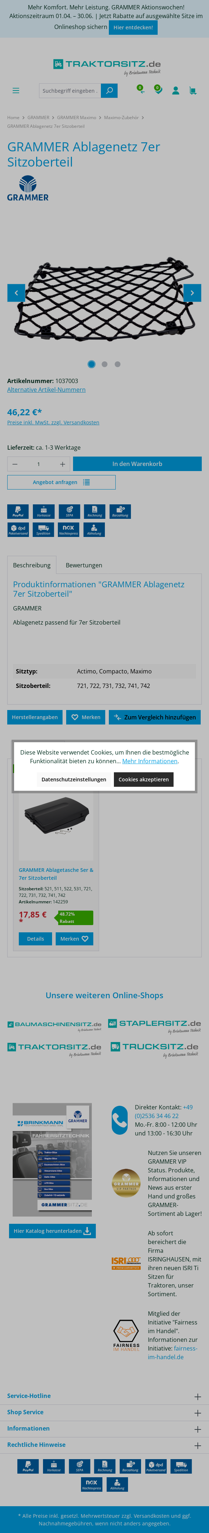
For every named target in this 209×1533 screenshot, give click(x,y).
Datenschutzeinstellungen (74, 779)
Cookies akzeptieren (144, 779)
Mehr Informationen (150, 761)
